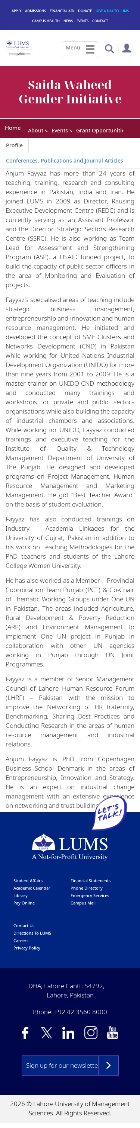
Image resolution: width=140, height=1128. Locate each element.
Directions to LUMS (32, 933)
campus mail (83, 903)
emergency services (90, 896)
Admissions (35, 11)
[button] (109, 48)
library (20, 896)
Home (13, 127)
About (35, 130)
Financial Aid (62, 11)
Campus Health (46, 21)
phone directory (87, 888)
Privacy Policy (26, 948)
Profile (14, 145)
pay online (24, 903)
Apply (16, 11)
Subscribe (108, 1066)
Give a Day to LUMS (112, 11)
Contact (100, 21)
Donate (85, 11)
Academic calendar (31, 888)
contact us (23, 926)
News (68, 21)
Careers (20, 941)
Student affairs (28, 881)
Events (82, 21)
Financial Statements (91, 881)
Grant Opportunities (101, 130)
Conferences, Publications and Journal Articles (64, 160)
